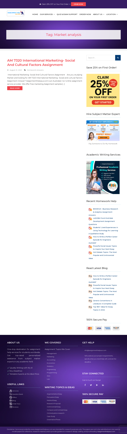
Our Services (46, 14)
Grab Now (78, 4)
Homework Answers (35, 70)
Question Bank (16, 394)
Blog (12, 400)
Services (14, 391)
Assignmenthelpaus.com (106, 431)
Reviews (13, 407)
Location (111, 14)
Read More (15, 88)
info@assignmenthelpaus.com (95, 350)
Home (35, 14)
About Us (97, 14)
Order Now (85, 14)
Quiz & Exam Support (67, 14)
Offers (13, 397)
